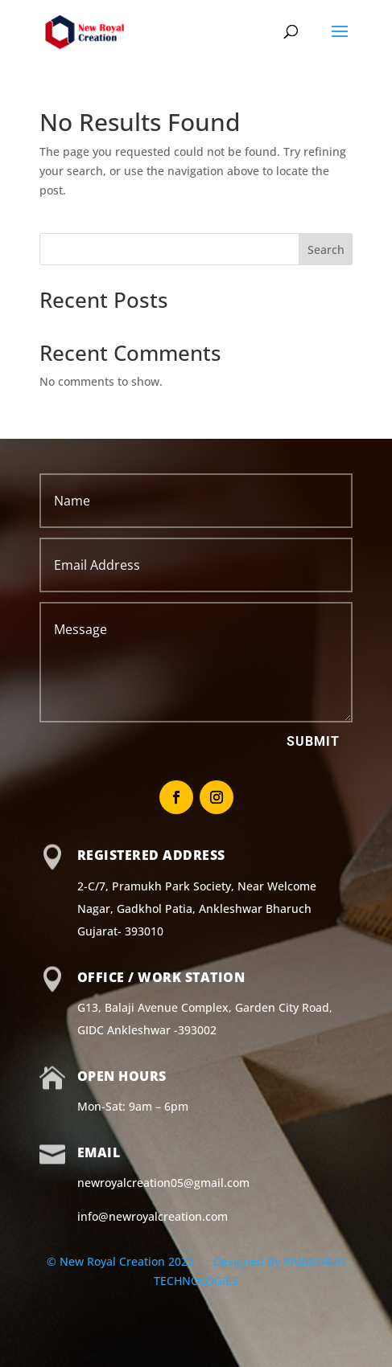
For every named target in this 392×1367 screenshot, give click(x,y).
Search (326, 249)
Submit (313, 741)
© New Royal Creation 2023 (122, 1261)
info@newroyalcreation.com (152, 1216)
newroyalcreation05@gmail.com (163, 1182)
